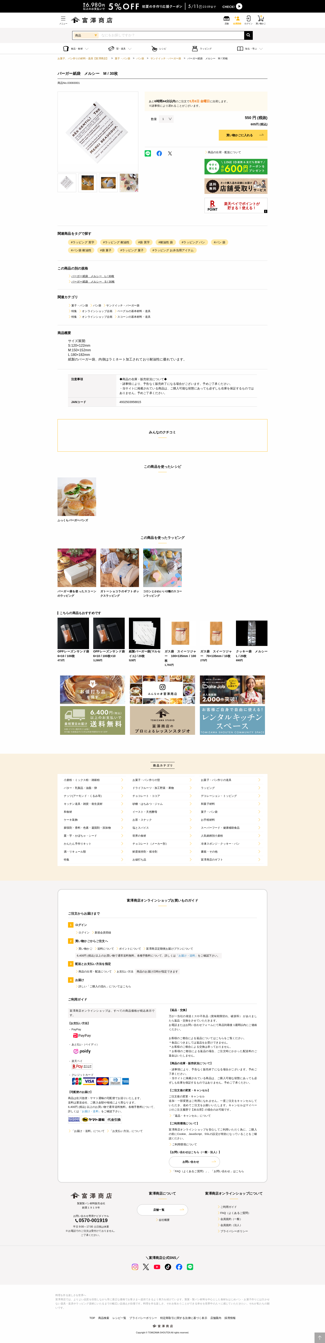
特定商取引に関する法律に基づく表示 (183, 1318)
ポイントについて (128, 948)
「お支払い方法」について (124, 1131)
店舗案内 (215, 1318)
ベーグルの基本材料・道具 (132, 311)
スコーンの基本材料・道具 (132, 316)
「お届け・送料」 (187, 955)
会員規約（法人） (229, 1225)
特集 (72, 311)
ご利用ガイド (227, 1206)
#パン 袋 (219, 242)
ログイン (82, 932)
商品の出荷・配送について (222, 152)
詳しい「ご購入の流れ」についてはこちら (103, 986)
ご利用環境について (183, 1144)
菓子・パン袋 (122, 58)
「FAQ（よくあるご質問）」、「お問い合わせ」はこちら (206, 1171)
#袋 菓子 (105, 250)
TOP (92, 1318)
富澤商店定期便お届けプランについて (168, 948)
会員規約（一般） (229, 1219)
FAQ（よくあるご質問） (234, 1213)
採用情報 (230, 1318)
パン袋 (140, 58)
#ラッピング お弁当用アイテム (173, 250)
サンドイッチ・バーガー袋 (166, 58)
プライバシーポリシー (232, 1231)
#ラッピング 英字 (82, 242)
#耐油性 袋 (166, 242)
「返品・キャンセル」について (190, 1115)
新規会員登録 (101, 932)
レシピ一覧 (119, 1318)
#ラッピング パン (193, 242)
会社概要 (162, 1219)
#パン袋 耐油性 (81, 250)
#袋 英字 (143, 242)
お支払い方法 (123, 971)
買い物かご (83, 948)
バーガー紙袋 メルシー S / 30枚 (91, 281)
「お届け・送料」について (86, 1131)
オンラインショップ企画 (95, 311)
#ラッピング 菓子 (132, 250)
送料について (104, 948)
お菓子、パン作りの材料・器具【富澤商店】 (83, 58)
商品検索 (103, 1318)
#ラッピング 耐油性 (116, 242)
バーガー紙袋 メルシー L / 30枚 (91, 276)
